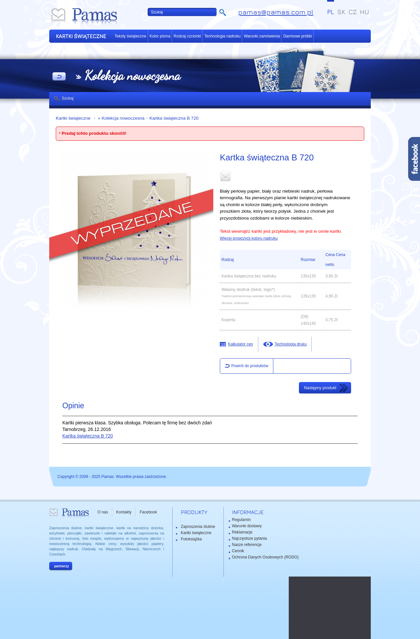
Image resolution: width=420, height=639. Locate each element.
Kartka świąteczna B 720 (174, 118)
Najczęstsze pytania (249, 538)
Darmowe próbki (297, 36)
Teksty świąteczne (130, 36)
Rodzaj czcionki (187, 36)
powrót (59, 77)
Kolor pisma (160, 36)
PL (330, 11)
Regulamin (241, 519)
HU (364, 11)
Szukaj (68, 98)
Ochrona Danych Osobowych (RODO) (265, 557)
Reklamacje (242, 532)
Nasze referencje (247, 544)
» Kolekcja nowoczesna (121, 118)
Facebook (148, 512)
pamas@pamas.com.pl (275, 12)
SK (341, 11)
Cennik (238, 551)
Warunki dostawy (247, 526)
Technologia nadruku (222, 36)
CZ (352, 11)
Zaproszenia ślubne (198, 526)
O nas (102, 512)
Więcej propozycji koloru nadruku (249, 238)
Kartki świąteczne (74, 118)
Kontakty (124, 512)
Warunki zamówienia (262, 36)
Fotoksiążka (191, 539)
